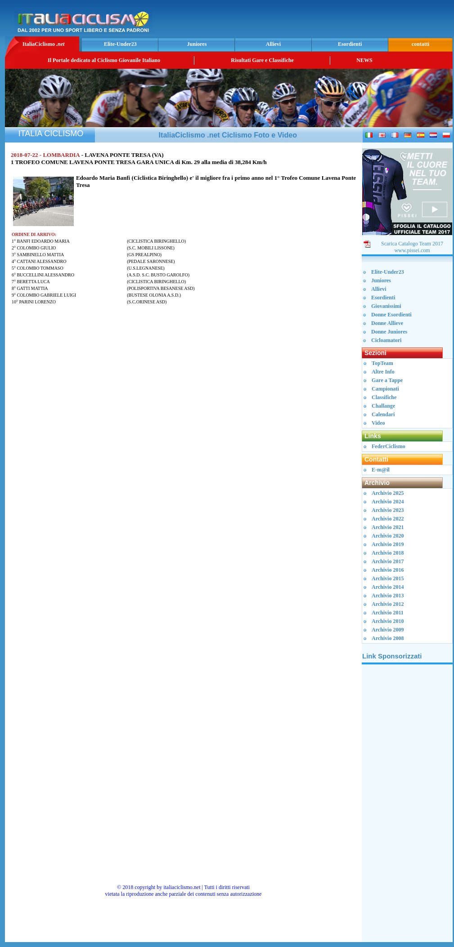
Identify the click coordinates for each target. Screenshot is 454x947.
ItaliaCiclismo (43, 44)
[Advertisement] (407, 807)
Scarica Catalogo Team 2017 (412, 243)
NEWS (364, 60)
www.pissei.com (412, 250)
